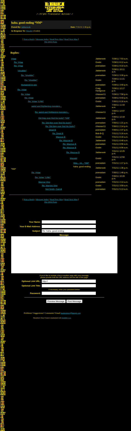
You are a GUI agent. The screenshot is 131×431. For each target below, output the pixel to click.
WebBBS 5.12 (66, 326)
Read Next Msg (71, 39)
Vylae (13, 59)
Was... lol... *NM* (81, 163)
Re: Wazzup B (66, 141)
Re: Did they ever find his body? (56, 123)
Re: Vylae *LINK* (36, 102)
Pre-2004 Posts (50, 42)
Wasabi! (29, 31)
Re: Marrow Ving (49, 186)
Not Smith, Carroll (53, 189)
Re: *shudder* (27, 76)
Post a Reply (29, 39)
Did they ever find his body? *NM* (54, 118)
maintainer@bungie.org (71, 321)
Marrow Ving (44, 182)
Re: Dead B (57, 134)
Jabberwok (25, 27)
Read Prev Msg (56, 39)
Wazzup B (60, 137)
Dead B (52, 130)
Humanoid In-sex (29, 85)
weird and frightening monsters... (46, 106)
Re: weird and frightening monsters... (52, 112)
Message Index (42, 39)
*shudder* (22, 71)
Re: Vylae (18, 63)
